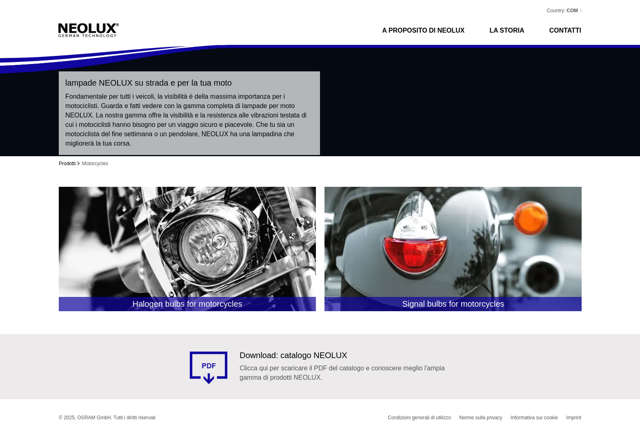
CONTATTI (565, 30)
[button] (573, 10)
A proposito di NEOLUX (423, 30)
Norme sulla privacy (480, 418)
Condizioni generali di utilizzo (419, 418)
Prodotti (67, 163)
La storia (506, 30)
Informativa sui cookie (534, 418)
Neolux (88, 30)
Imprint (573, 418)
